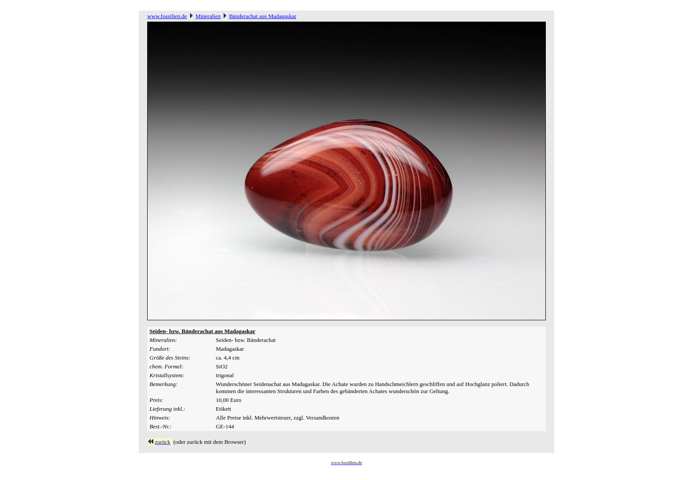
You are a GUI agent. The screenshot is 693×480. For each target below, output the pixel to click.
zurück (162, 442)
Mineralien (208, 16)
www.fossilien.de (167, 16)
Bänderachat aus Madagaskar (262, 16)
